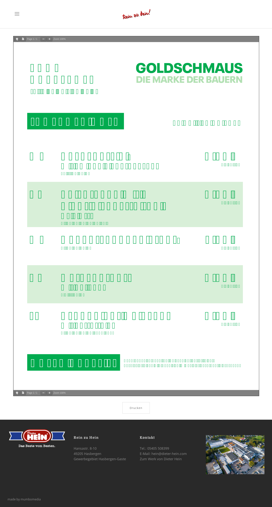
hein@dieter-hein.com (169, 453)
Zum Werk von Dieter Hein (161, 459)
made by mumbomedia (24, 499)
